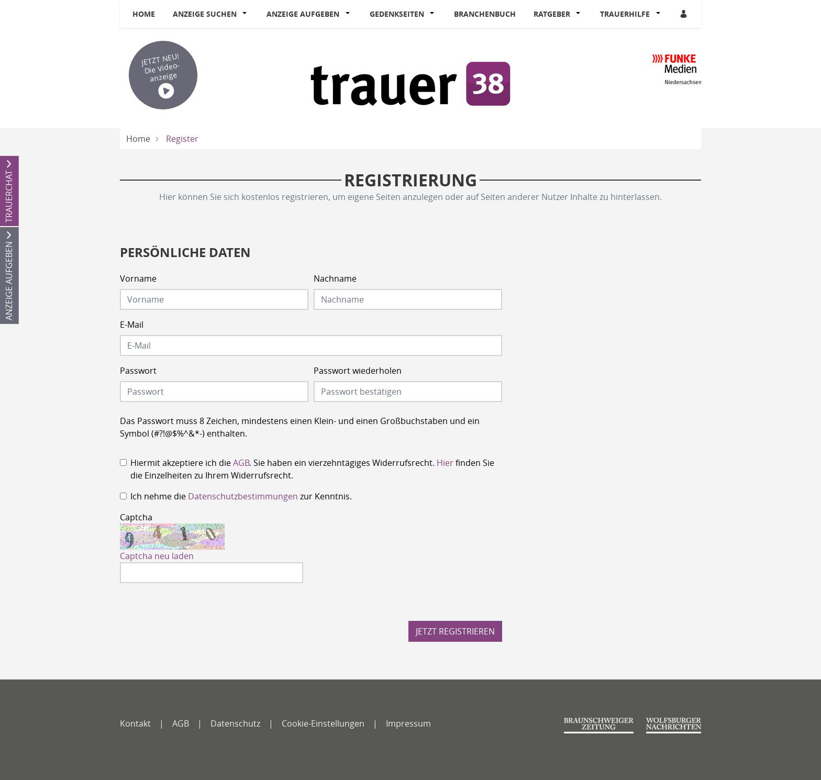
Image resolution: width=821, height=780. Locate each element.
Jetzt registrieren (455, 631)
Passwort (138, 370)
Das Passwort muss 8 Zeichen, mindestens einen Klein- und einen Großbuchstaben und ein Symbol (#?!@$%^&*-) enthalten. (300, 427)
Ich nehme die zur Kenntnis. (241, 496)
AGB (241, 463)
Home (143, 14)
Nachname (335, 278)
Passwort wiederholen (358, 370)
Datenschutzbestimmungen (243, 496)
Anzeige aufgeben (303, 14)
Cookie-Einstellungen (323, 723)
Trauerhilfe (625, 14)
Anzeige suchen (205, 14)
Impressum (408, 723)
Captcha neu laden (157, 556)
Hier (445, 463)
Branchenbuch (485, 14)
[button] (247, 14)
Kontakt (135, 723)
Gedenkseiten (397, 14)
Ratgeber (552, 14)
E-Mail (131, 324)
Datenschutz (235, 723)
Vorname (138, 278)
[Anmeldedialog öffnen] (684, 14)
